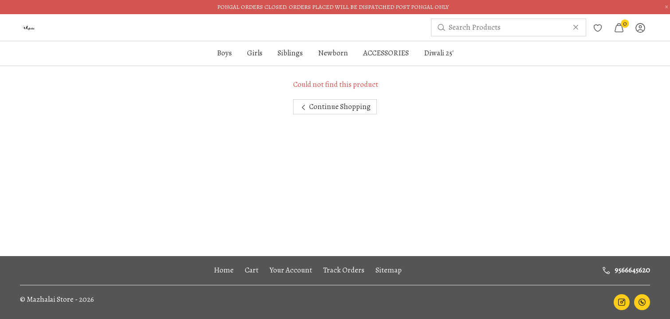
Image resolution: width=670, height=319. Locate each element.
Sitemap (389, 270)
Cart (252, 270)
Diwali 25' (439, 53)
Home (224, 270)
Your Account (291, 270)
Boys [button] (224, 53)
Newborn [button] (333, 53)
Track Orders (343, 270)
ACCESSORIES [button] (386, 53)
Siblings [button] (290, 53)
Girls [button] (255, 53)
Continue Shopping (335, 106)
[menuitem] (29, 27)
